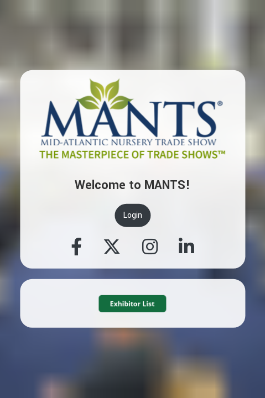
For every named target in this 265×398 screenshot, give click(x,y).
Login (132, 215)
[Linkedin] (186, 248)
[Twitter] (112, 248)
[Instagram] (150, 248)
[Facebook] (76, 248)
